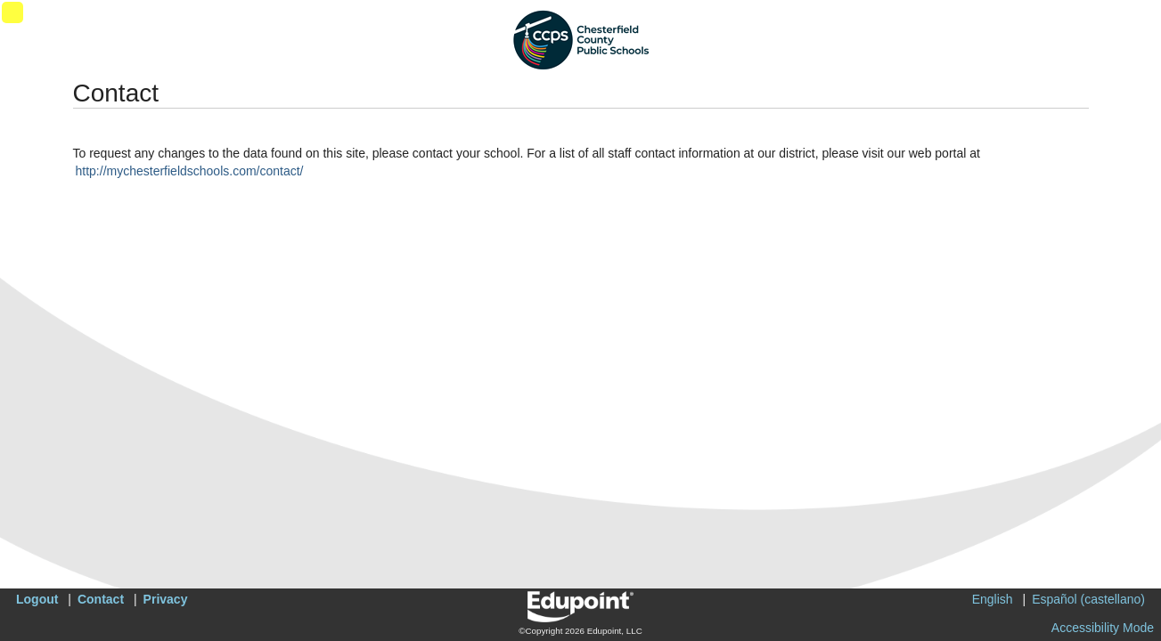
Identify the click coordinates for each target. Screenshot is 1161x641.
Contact (101, 599)
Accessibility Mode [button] (1102, 628)
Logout (37, 599)
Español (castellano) (1088, 599)
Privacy (165, 599)
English (992, 599)
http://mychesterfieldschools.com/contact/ (190, 171)
